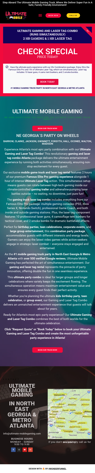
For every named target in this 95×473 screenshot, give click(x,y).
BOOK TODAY (48, 82)
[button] (40, 15)
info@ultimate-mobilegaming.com (22, 433)
